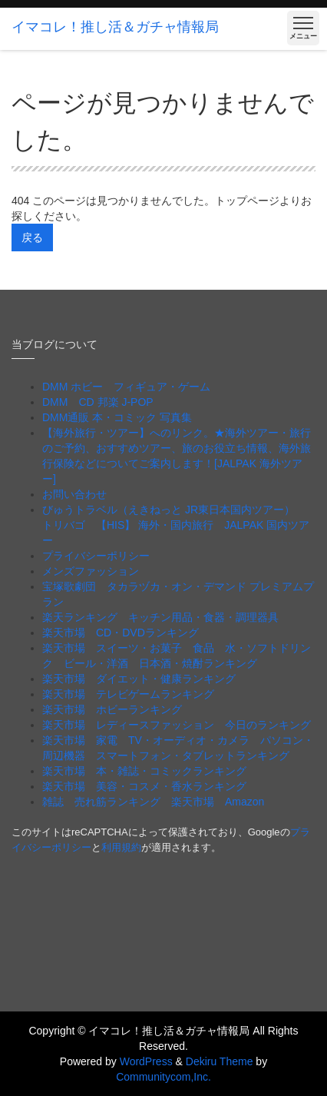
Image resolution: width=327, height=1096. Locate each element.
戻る (32, 237)
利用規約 (121, 847)
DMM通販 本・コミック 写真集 (117, 417)
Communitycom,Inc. (163, 1077)
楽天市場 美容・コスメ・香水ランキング (144, 786)
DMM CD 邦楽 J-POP (98, 402)
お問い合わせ (74, 494)
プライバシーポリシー (96, 556)
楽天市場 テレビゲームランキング (128, 694)
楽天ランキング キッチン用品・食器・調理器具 (160, 617)
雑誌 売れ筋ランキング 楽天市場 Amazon (158, 801)
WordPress (146, 1061)
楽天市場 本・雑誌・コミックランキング (144, 771)
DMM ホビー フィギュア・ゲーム (126, 386)
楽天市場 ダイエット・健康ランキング (139, 679)
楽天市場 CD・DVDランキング (120, 632)
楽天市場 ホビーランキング (112, 709)
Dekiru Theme (219, 1061)
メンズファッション (90, 571)
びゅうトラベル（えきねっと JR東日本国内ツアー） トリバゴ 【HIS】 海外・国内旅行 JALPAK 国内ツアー (175, 524)
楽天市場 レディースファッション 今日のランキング (176, 725)
